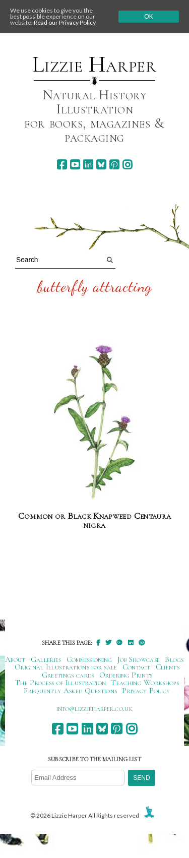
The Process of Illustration (60, 682)
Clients (167, 666)
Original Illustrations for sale (66, 666)
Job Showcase (138, 659)
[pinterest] (114, 164)
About (15, 659)
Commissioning (89, 659)
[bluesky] (101, 164)
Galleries (46, 659)
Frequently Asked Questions (70, 690)
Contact (136, 666)
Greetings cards (68, 675)
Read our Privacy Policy (65, 22)
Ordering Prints (126, 675)
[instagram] (127, 164)
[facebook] (62, 164)
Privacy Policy (146, 690)
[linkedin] (88, 164)
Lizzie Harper (94, 64)
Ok (148, 16)
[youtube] (75, 164)
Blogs (174, 659)
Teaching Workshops (145, 682)
